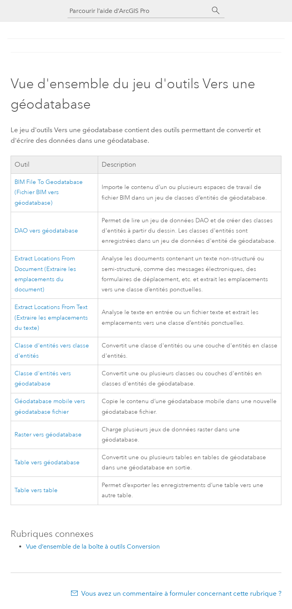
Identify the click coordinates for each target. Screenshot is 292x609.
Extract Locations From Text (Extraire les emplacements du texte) (51, 318)
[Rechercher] (216, 11)
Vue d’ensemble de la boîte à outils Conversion (93, 546)
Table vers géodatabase (47, 462)
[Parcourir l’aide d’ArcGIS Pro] (138, 11)
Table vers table (36, 490)
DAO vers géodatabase (46, 231)
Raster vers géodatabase (48, 434)
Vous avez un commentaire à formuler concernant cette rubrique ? (181, 593)
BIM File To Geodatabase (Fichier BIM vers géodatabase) (49, 192)
